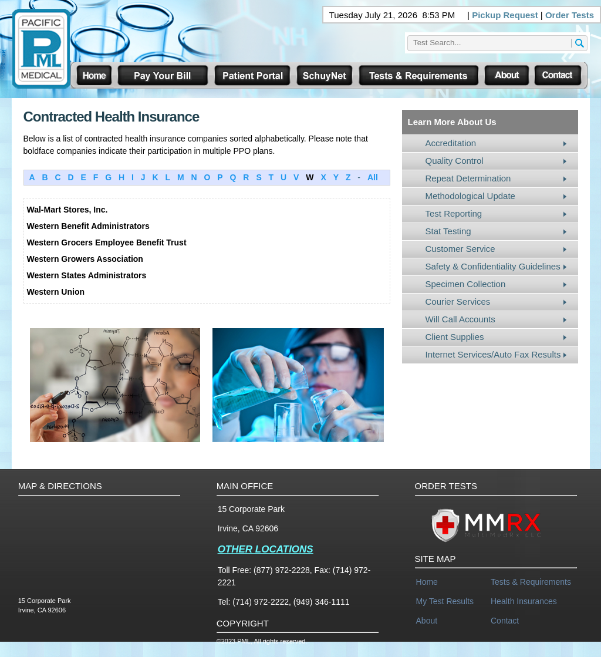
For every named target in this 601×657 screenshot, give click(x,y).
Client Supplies (455, 337)
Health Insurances (524, 601)
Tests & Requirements (531, 582)
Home (427, 582)
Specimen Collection (466, 284)
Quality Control (455, 161)
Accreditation (451, 143)
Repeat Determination (468, 178)
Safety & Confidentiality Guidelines (493, 266)
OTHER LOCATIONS (265, 549)
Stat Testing (448, 231)
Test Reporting (454, 213)
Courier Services (458, 301)
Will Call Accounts (460, 319)
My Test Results (445, 601)
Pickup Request (505, 15)
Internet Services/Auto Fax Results (493, 354)
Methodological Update (470, 196)
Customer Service (460, 249)
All (372, 177)
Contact (505, 620)
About (427, 620)
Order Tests (569, 15)
